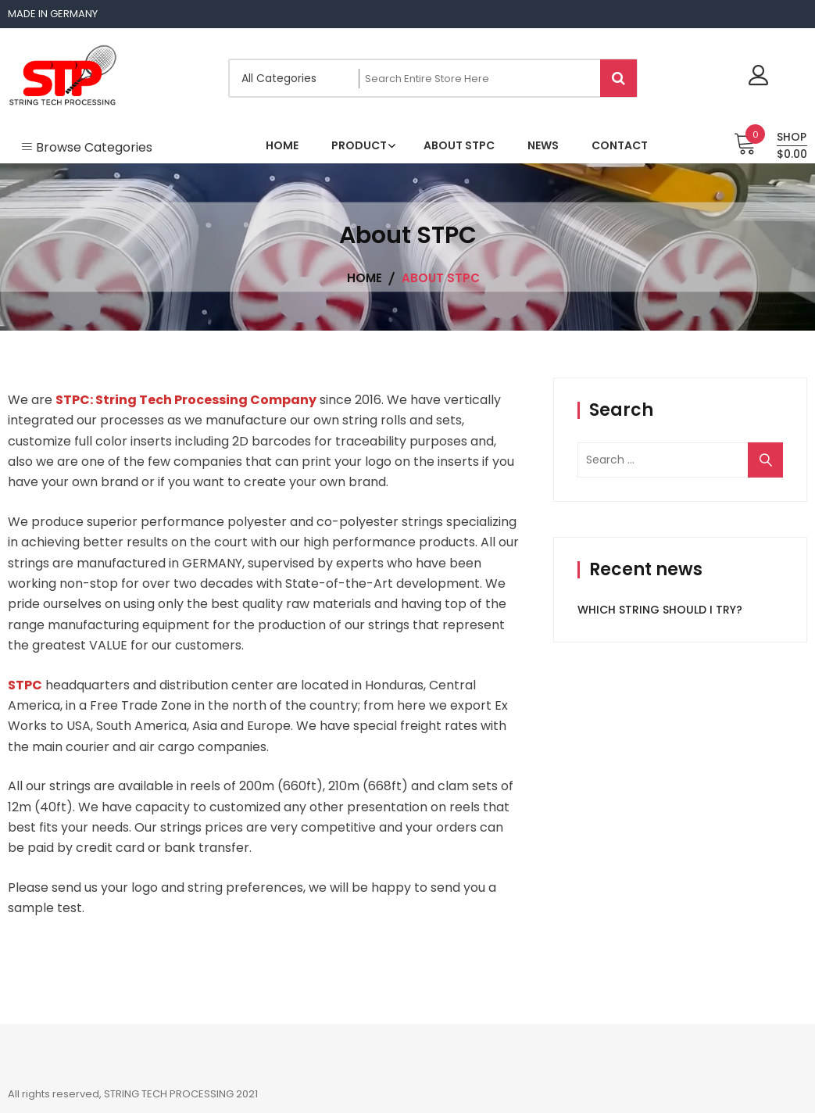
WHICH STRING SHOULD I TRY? (659, 609)
